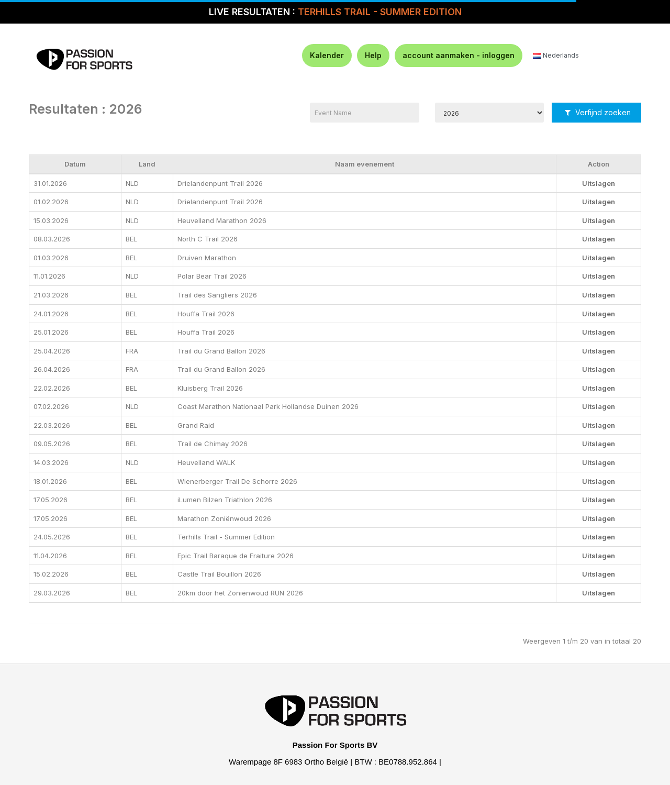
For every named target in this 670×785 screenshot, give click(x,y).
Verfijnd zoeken (598, 112)
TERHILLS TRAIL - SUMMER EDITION (380, 11)
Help (373, 55)
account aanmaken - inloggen (459, 55)
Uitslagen (598, 183)
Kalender (327, 55)
